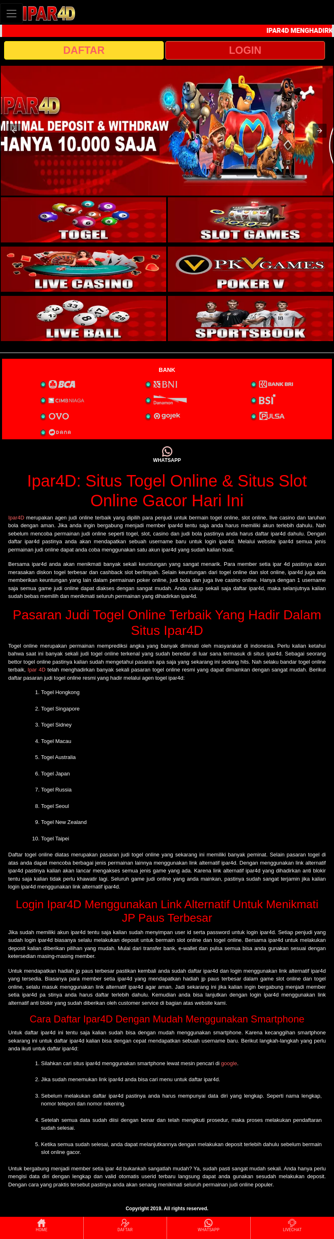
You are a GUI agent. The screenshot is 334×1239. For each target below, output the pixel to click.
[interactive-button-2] (250, 219)
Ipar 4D (36, 670)
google (229, 1063)
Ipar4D (16, 518)
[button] (14, 131)
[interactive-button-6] (250, 318)
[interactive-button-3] (83, 269)
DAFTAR (84, 50)
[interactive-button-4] (250, 269)
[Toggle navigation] (11, 13)
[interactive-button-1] (83, 219)
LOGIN (245, 50)
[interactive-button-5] (83, 318)
